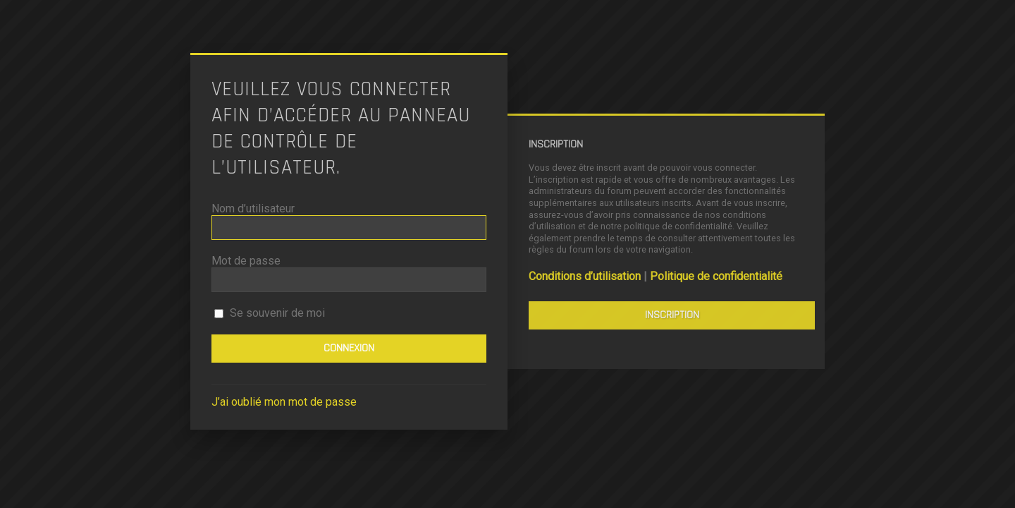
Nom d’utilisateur (253, 208)
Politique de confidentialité (716, 276)
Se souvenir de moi (269, 313)
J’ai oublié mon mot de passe (284, 402)
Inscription (672, 315)
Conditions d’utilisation (585, 276)
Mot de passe (246, 260)
